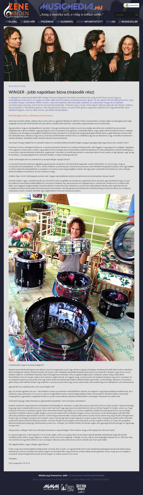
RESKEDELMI (128, 21)
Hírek (23, 86)
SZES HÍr (27, 21)
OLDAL (11, 21)
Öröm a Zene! (67, 488)
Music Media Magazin (51, 488)
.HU (110, 21)
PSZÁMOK (45, 21)
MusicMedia (16, 10)
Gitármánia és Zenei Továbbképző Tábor (81, 488)
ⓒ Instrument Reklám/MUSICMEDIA (86, 475)
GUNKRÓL (65, 21)
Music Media (14, 86)
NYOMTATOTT (90, 21)
